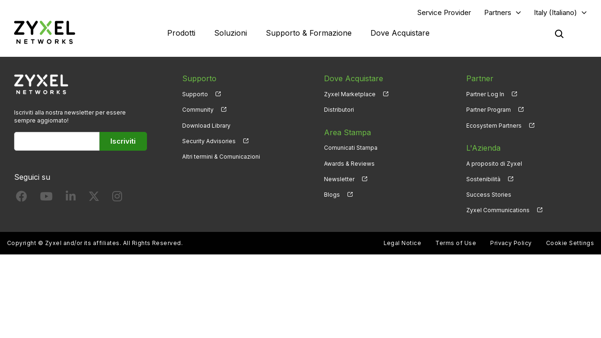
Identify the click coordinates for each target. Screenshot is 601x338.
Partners (497, 12)
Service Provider (444, 12)
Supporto (195, 94)
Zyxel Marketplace (350, 94)
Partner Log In (485, 94)
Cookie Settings (570, 242)
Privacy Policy (511, 242)
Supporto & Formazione (309, 33)
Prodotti (181, 33)
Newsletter (339, 179)
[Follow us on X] (94, 198)
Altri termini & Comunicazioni (221, 156)
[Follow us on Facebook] (21, 198)
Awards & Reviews (349, 163)
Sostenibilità (483, 179)
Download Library (206, 125)
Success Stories (488, 194)
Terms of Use (455, 242)
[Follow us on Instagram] (117, 198)
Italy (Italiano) (555, 12)
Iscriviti (123, 141)
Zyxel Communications (498, 210)
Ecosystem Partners (494, 125)
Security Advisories (209, 141)
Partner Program (488, 109)
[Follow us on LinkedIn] (71, 198)
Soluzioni (230, 33)
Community (198, 109)
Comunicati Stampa (351, 147)
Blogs (332, 194)
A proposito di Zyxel (494, 163)
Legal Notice (403, 242)
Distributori (339, 109)
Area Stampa (347, 132)
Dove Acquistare (400, 33)
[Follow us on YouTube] (46, 198)
